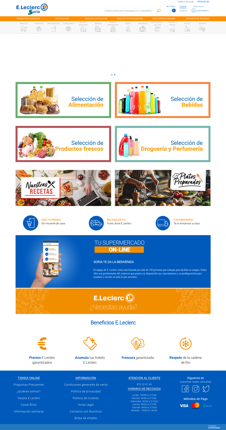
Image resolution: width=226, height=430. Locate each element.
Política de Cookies (86, 398)
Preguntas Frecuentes (29, 384)
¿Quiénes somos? (29, 391)
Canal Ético (29, 404)
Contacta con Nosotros (86, 411)
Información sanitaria (29, 411)
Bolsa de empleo (86, 418)
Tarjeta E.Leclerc (28, 398)
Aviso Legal (86, 404)
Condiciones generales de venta (86, 384)
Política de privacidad (86, 391)
